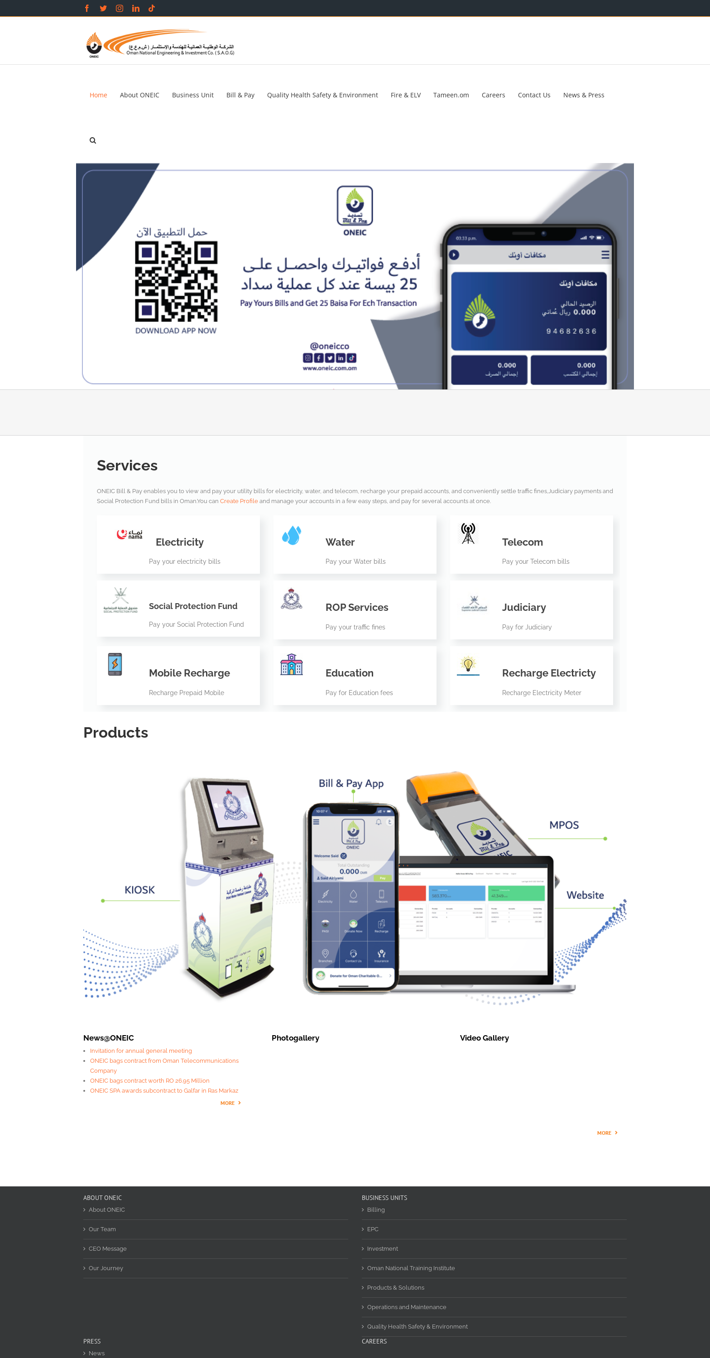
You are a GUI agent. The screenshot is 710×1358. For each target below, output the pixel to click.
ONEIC (100, 1080)
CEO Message (108, 1248)
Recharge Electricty (549, 673)
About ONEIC (107, 1209)
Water (340, 542)
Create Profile (239, 501)
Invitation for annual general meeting (141, 1050)
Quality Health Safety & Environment (417, 1326)
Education (350, 673)
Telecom (522, 542)
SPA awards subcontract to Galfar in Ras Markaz (173, 1090)
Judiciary (524, 607)
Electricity (180, 542)
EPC (373, 1229)
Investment (382, 1248)
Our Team (102, 1229)
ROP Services (357, 607)
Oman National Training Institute (411, 1268)
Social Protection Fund (193, 606)
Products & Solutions (395, 1287)
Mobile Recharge (189, 673)
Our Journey (106, 1268)
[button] (93, 140)
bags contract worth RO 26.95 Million (160, 1080)
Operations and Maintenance (406, 1307)
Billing (376, 1209)
